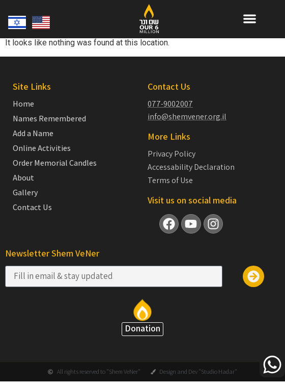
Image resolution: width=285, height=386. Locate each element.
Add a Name (33, 133)
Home (23, 104)
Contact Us (32, 207)
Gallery (25, 193)
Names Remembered (49, 119)
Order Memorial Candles (55, 163)
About (23, 178)
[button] (249, 18)
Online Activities (42, 148)
